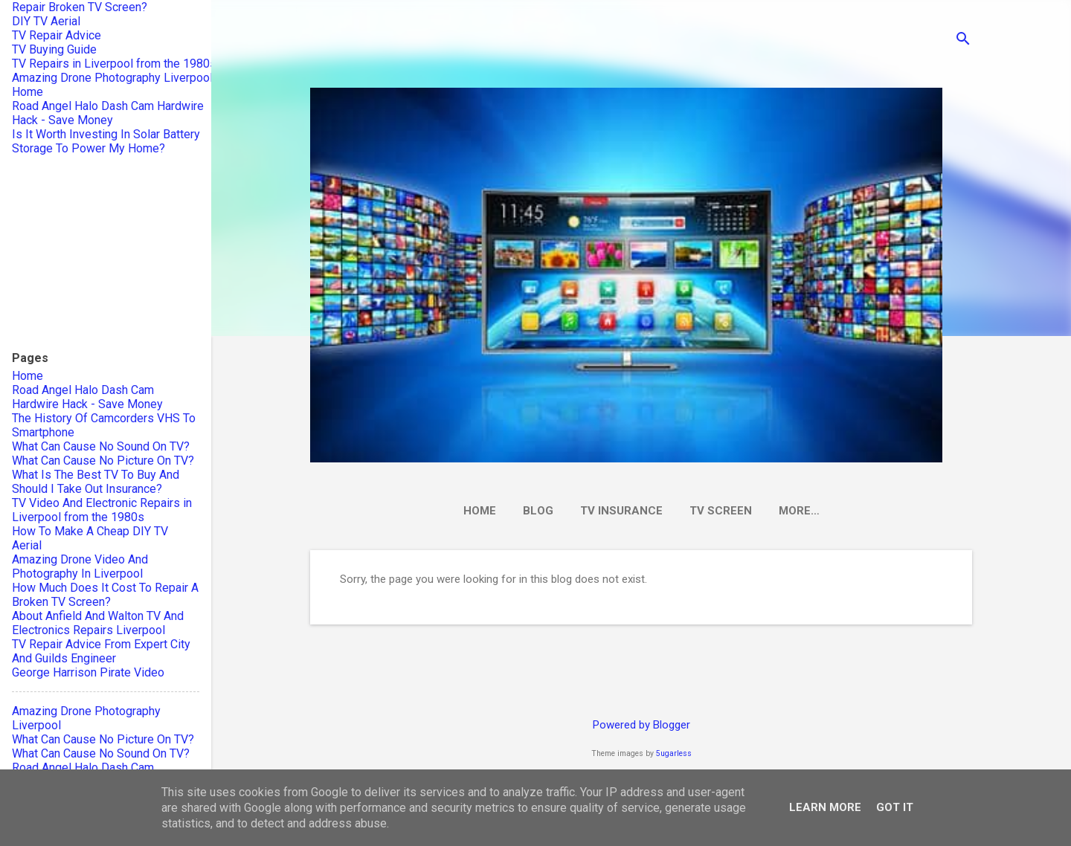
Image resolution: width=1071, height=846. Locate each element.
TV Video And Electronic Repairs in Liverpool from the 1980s (102, 510)
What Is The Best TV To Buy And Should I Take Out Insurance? (95, 482)
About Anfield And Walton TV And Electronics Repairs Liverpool (98, 623)
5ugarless (674, 753)
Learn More (825, 807)
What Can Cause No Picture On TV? (103, 460)
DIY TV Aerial (46, 21)
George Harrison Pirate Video (88, 672)
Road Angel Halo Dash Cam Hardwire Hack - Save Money (108, 113)
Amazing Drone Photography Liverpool (112, 78)
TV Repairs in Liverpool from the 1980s (114, 63)
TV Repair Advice (56, 35)
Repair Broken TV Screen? (79, 7)
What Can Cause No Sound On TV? (101, 446)
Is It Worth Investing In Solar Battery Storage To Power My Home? (106, 141)
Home (479, 510)
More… (799, 510)
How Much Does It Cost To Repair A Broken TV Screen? (105, 595)
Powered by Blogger (641, 725)
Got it (894, 807)
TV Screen (720, 510)
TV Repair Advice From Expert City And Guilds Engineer (101, 651)
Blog (538, 510)
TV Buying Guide (54, 49)
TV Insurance (621, 510)
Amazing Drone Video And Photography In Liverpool (80, 566)
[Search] (963, 40)
